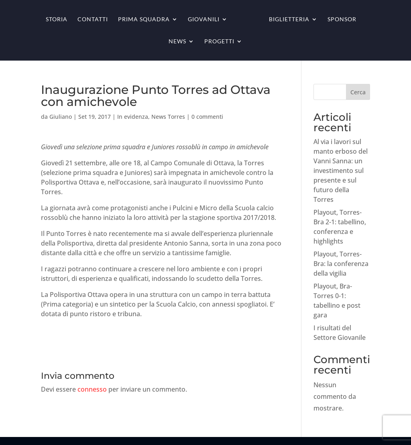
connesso (92, 389)
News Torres (168, 116)
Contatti (92, 19)
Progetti (219, 42)
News (177, 42)
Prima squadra (144, 19)
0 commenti (207, 116)
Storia (56, 19)
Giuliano (60, 116)
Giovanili (204, 19)
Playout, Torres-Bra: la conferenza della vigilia (340, 264)
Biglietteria (289, 19)
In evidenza (132, 116)
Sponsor (342, 19)
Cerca (358, 92)
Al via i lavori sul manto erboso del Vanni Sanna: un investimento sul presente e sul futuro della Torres (340, 170)
